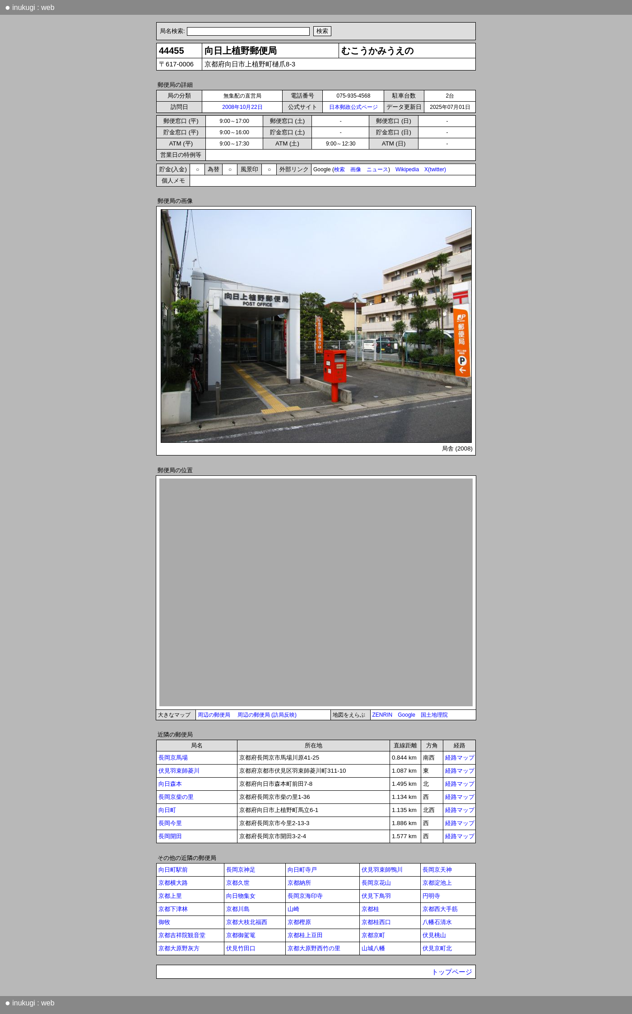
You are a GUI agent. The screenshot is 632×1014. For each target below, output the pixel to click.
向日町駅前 (173, 869)
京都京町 (373, 935)
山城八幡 (373, 948)
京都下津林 (173, 909)
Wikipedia (407, 169)
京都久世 (238, 882)
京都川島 (238, 909)
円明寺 (431, 895)
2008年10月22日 (242, 107)
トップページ (452, 972)
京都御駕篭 (241, 935)
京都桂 (370, 909)
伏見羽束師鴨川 (382, 869)
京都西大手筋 (440, 909)
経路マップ (459, 757)
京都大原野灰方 (179, 948)
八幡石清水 (437, 922)
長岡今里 (170, 823)
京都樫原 (299, 922)
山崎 (293, 909)
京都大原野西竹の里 (314, 948)
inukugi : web (30, 7)
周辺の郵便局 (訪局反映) (267, 715)
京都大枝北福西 (246, 922)
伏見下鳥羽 (376, 895)
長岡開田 (170, 836)
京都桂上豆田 (305, 935)
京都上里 (170, 895)
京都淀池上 (437, 882)
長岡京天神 (437, 869)
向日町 (167, 810)
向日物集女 (241, 895)
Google (406, 715)
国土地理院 (434, 715)
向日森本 (170, 783)
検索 (339, 169)
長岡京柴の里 (176, 796)
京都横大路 (173, 882)
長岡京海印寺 (305, 895)
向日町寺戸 (302, 869)
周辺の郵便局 (214, 715)
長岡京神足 (241, 869)
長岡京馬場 (173, 757)
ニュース (377, 169)
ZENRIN (382, 715)
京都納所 (299, 882)
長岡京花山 (376, 882)
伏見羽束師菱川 (179, 770)
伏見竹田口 (241, 948)
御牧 (164, 922)
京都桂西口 (376, 922)
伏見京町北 (437, 948)
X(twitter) (435, 169)
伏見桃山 (434, 935)
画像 (355, 169)
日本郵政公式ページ (353, 107)
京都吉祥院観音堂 (181, 935)
